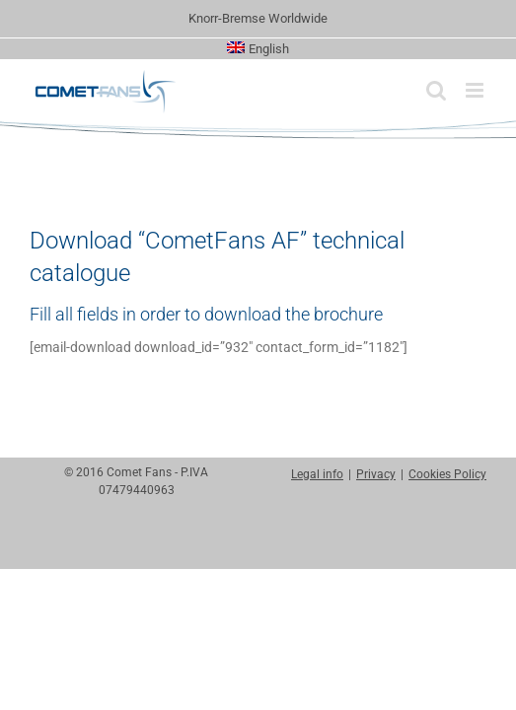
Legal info (317, 591)
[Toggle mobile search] (436, 90)
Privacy (376, 591)
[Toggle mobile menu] (476, 90)
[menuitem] (258, 49)
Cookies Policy (447, 591)
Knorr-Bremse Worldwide (258, 18)
